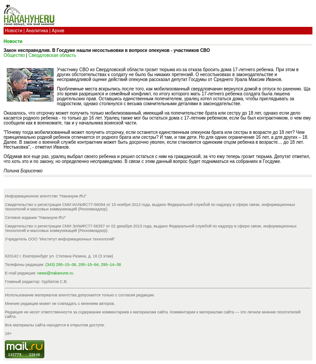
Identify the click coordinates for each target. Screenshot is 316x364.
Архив (58, 30)
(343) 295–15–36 (61, 264)
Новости (13, 30)
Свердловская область (52, 55)
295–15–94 (88, 264)
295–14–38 (111, 264)
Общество (14, 55)
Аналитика (37, 30)
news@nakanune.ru (55, 273)
